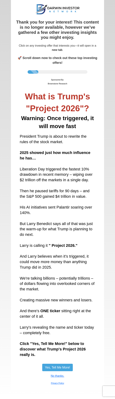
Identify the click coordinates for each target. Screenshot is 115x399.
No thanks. (57, 375)
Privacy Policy (57, 383)
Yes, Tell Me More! (57, 367)
